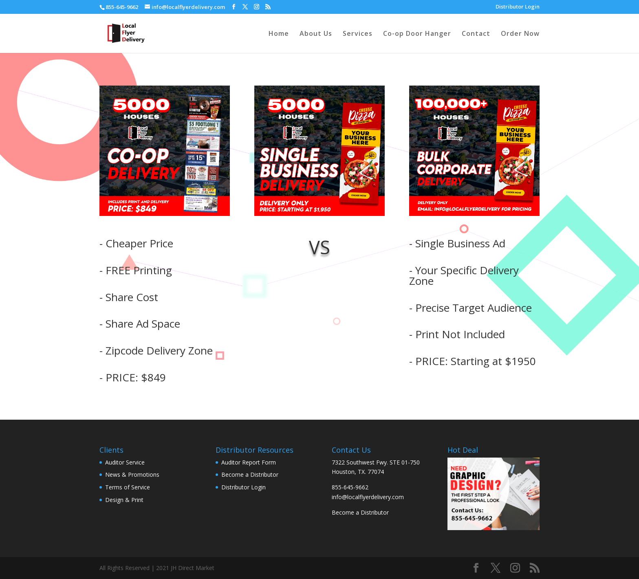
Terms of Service (127, 487)
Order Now (520, 34)
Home (279, 34)
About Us (316, 34)
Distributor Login (518, 7)
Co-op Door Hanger (417, 34)
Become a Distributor (360, 512)
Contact (476, 34)
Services (357, 34)
